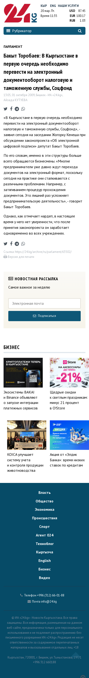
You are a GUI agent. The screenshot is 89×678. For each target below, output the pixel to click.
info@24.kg (49, 601)
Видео (44, 577)
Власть (44, 492)
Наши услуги (68, 6)
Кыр (44, 6)
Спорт (44, 526)
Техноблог (45, 543)
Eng (53, 6)
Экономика (44, 509)
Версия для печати (19, 257)
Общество (44, 501)
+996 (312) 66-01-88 (50, 595)
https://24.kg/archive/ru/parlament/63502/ (43, 252)
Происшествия (44, 518)
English (44, 560)
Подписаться (44, 316)
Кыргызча (44, 552)
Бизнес (44, 569)
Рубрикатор (19, 30)
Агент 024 (44, 535)
